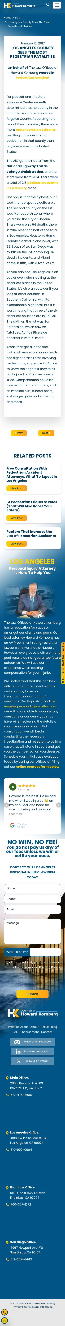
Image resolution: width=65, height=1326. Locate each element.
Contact (47, 1032)
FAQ (15, 1032)
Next (46, 433)
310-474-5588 (21, 1095)
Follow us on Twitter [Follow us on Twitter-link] (32, 1061)
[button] (58, 804)
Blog (17, 17)
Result (45, 1027)
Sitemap (48, 1307)
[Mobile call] (4, 1312)
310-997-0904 (21, 1150)
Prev (19, 433)
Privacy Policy (49, 967)
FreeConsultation (63, 662)
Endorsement (29, 1032)
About (34, 1027)
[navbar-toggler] (57, 5)
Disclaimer (23, 967)
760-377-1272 (21, 1204)
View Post (17, 488)
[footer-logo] (33, 1013)
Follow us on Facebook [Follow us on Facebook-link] (32, 1042)
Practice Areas (18, 1027)
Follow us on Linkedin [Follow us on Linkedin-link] (32, 1051)
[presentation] (30, 980)
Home (7, 17)
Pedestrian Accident (32, 77)
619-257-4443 (21, 1259)
